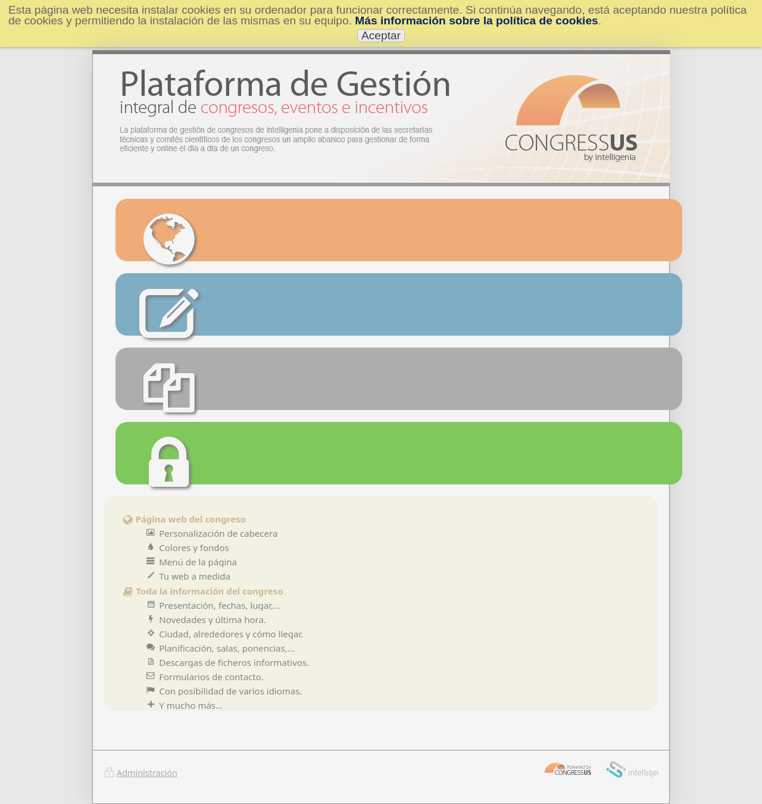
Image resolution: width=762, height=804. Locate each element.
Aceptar (381, 35)
